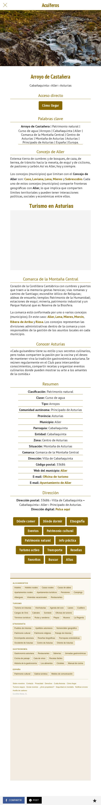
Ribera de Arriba (21, 322)
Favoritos (34, 560)
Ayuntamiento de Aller (55, 483)
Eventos (33, 531)
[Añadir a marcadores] (94, 800)
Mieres (57, 179)
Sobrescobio (73, 179)
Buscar (53, 560)
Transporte (54, 550)
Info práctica (67, 540)
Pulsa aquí (63, 509)
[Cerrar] (5, 5)
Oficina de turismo (55, 477)
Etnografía (77, 521)
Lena (48, 179)
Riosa (39, 322)
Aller (50, 317)
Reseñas (76, 550)
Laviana (37, 179)
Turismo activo (29, 550)
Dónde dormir (52, 521)
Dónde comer (25, 521)
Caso (27, 179)
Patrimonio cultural (60, 531)
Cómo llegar (50, 105)
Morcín (79, 317)
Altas (69, 560)
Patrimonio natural (38, 540)
